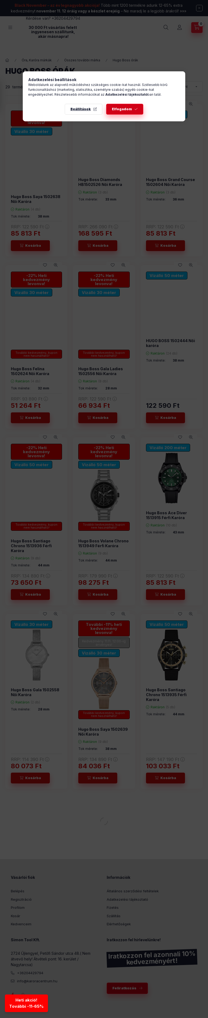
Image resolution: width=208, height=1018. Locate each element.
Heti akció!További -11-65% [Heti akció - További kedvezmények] (27, 1003)
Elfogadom (122, 109)
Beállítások (80, 109)
